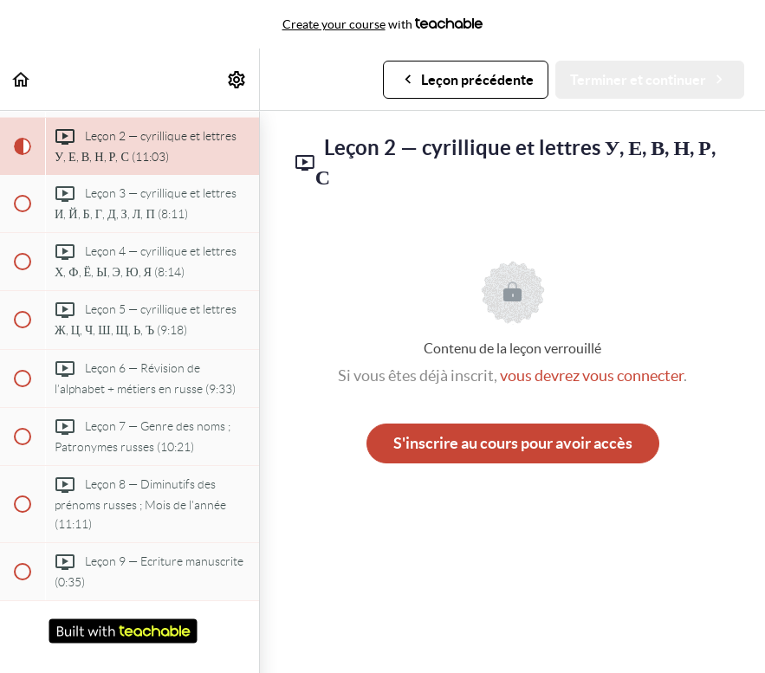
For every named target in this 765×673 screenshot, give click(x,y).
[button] (21, 79)
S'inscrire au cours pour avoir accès (512, 443)
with (382, 24)
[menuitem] (237, 79)
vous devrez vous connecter (592, 375)
